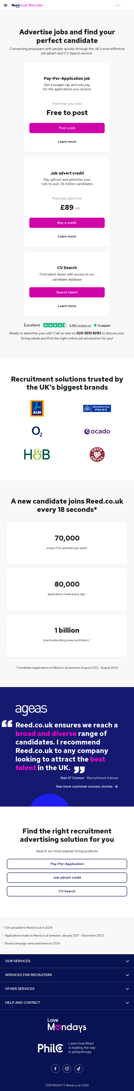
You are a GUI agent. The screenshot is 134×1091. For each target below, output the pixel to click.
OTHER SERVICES (67, 988)
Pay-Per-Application (67, 864)
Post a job (67, 128)
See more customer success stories (87, 786)
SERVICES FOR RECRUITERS (67, 975)
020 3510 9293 (88, 333)
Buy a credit (67, 222)
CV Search (67, 891)
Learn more (67, 141)
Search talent (67, 292)
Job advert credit (67, 877)
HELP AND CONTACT (67, 1002)
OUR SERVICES (67, 961)
